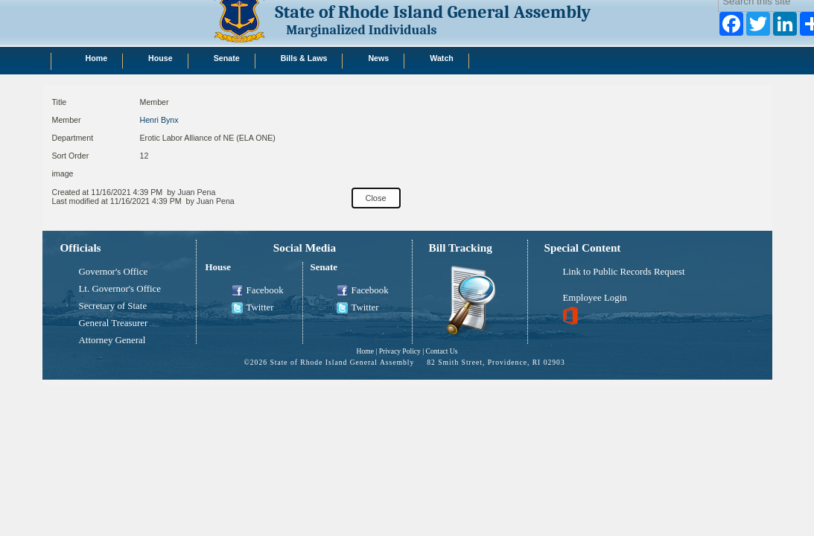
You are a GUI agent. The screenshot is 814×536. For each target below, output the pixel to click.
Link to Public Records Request (624, 272)
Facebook (258, 291)
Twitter (253, 308)
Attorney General (112, 340)
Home (364, 351)
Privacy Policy (400, 351)
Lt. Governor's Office (120, 289)
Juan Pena (196, 192)
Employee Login (595, 298)
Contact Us (442, 351)
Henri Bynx (159, 119)
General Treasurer (113, 323)
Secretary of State (113, 306)
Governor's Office (113, 272)
